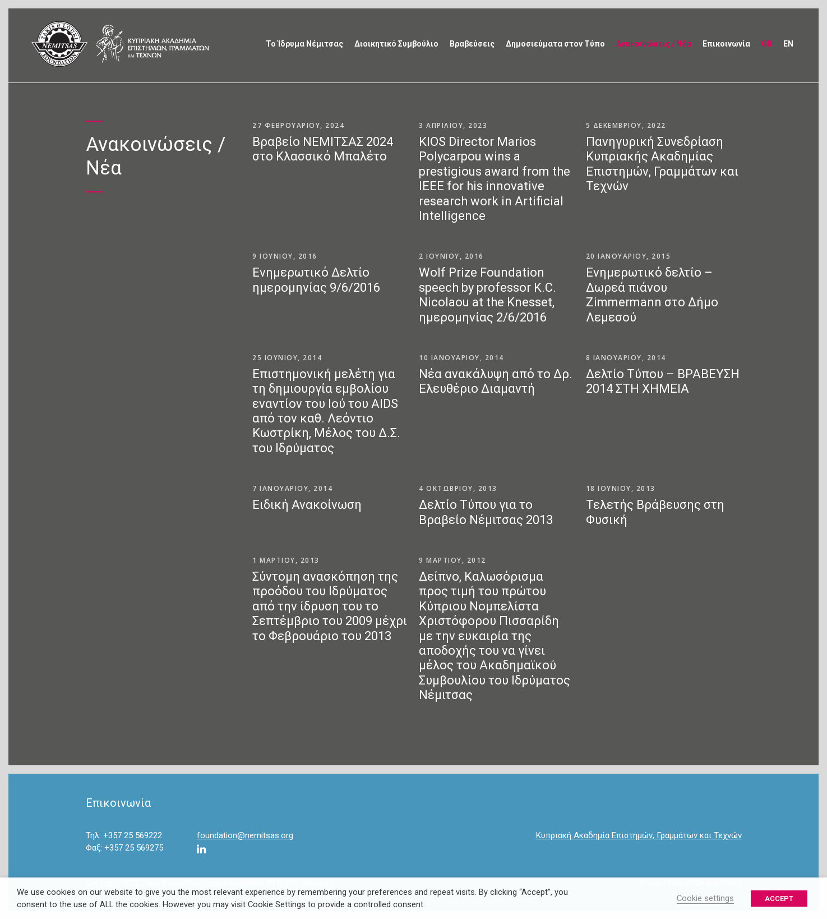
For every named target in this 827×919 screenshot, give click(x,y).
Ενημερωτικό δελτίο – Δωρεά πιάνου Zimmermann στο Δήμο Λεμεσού (652, 294)
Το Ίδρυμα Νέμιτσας (304, 43)
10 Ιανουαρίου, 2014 (461, 357)
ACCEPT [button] (779, 898)
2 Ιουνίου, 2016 (451, 256)
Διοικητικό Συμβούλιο (396, 43)
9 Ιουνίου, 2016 (284, 256)
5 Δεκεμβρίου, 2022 (626, 125)
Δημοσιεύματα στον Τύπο (555, 43)
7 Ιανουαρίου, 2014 (292, 488)
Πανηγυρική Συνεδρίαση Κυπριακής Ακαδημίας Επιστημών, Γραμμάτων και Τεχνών (662, 164)
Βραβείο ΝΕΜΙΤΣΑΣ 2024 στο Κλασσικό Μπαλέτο (322, 149)
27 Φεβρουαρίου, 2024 (298, 125)
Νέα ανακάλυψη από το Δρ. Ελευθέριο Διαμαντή (495, 381)
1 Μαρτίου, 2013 (286, 560)
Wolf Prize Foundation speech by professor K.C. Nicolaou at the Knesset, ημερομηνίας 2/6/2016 (487, 294)
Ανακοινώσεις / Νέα (653, 43)
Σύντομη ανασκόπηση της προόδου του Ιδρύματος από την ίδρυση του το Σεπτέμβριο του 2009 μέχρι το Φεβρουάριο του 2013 (329, 606)
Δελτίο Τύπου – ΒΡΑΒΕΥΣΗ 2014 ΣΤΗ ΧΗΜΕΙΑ (663, 381)
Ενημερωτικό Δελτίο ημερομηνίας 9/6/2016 (316, 279)
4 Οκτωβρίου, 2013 (458, 488)
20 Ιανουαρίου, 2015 (628, 256)
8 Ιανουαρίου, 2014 (626, 357)
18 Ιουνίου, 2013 (620, 488)
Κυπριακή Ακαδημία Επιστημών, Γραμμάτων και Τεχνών (639, 835)
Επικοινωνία (726, 43)
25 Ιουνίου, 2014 (287, 357)
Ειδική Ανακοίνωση (307, 505)
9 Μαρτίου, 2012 (452, 560)
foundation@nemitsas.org (245, 835)
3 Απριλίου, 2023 (453, 125)
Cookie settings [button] (705, 898)
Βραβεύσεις (472, 43)
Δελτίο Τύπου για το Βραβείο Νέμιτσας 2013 (486, 512)
